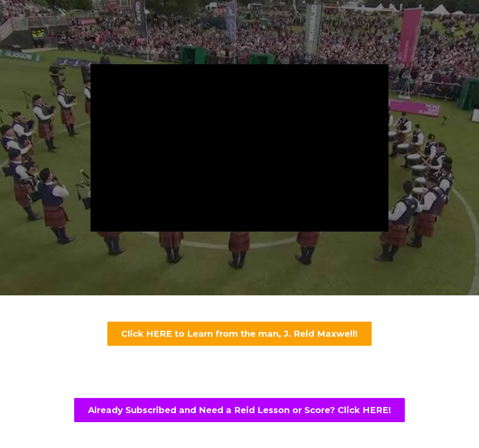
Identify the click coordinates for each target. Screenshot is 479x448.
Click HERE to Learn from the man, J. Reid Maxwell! (239, 334)
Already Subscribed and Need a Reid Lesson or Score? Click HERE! (239, 410)
